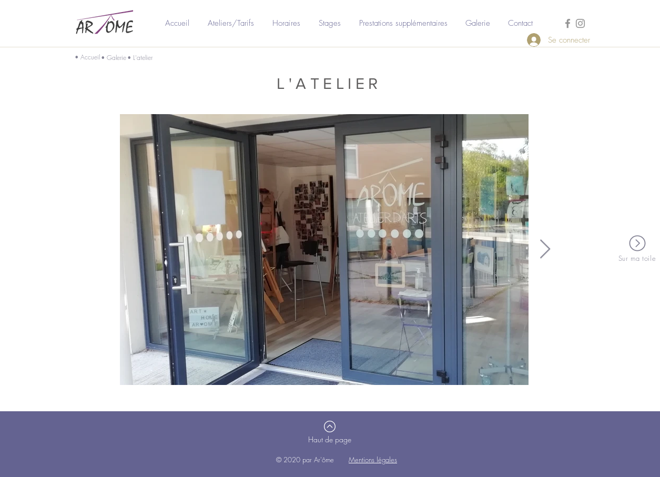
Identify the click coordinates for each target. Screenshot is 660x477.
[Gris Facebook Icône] (568, 23)
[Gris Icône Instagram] (580, 23)
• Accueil (87, 57)
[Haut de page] (330, 439)
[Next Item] (545, 249)
